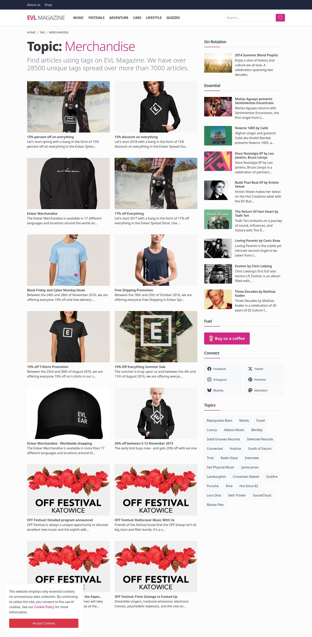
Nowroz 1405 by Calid (251, 128)
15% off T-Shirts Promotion (47, 367)
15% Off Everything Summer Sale (140, 367)
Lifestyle (154, 18)
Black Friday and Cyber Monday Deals (56, 290)
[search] (280, 17)
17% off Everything (129, 213)
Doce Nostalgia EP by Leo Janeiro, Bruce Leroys (254, 155)
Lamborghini (216, 476)
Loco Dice (214, 495)
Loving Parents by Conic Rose (257, 241)
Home (31, 32)
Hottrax (235, 448)
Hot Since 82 (249, 486)
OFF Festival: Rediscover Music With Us (145, 520)
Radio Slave (229, 458)
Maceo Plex (215, 504)
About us (33, 5)
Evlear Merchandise (42, 213)
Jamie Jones (249, 467)
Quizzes (173, 18)
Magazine (46, 17)
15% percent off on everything (50, 137)
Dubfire (271, 476)
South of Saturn (259, 448)
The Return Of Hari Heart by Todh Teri (256, 214)
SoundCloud (262, 495)
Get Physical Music (220, 467)
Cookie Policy (44, 607)
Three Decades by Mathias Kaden (255, 294)
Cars (137, 18)
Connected (215, 448)
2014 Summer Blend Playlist (256, 55)
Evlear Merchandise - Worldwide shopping (59, 443)
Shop (48, 5)
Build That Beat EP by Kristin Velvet (257, 184)
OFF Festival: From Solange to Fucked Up (146, 596)
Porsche (213, 486)
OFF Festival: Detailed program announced (60, 520)
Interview (252, 458)
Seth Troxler (237, 495)
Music (78, 18)
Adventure (118, 18)
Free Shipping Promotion (134, 290)
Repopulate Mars (219, 420)
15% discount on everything (136, 137)
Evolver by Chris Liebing (253, 266)
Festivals (97, 18)
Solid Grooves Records (223, 439)
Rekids (244, 420)
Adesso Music (234, 430)
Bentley (256, 430)
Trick (210, 458)
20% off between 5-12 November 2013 (144, 443)
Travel (260, 420)
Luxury (212, 430)
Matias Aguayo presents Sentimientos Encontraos (254, 101)
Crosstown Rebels (246, 476)
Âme (229, 486)
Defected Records (260, 439)
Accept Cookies (43, 623)
